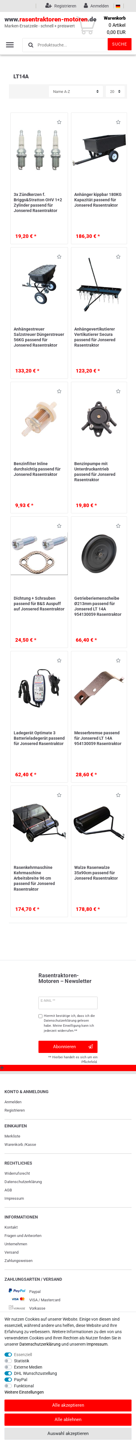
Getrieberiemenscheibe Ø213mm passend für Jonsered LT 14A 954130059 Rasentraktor (97, 606)
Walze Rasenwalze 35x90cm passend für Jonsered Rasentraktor (96, 873)
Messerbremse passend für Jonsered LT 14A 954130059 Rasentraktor (97, 738)
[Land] (118, 6)
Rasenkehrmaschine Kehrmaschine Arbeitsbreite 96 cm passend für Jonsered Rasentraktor (34, 878)
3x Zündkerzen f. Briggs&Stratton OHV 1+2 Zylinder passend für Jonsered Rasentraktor (38, 202)
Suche (119, 44)
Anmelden (12, 1102)
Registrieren (14, 1110)
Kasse (30, 1144)
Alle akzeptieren (68, 1405)
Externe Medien (28, 1367)
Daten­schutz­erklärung (23, 1181)
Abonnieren (73, 1047)
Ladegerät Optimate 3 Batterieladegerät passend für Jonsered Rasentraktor (39, 738)
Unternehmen (15, 1244)
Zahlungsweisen (18, 1260)
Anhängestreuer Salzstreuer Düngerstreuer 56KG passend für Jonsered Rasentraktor (39, 337)
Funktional (24, 1385)
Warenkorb (13, 1144)
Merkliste (12, 1136)
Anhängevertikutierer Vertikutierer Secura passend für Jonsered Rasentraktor (94, 337)
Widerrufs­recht (17, 1173)
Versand (11, 1252)
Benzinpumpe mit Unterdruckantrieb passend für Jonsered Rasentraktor (94, 471)
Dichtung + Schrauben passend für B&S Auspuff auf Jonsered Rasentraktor (39, 603)
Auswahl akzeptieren (68, 1433)
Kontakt (11, 1227)
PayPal (20, 1379)
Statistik (21, 1360)
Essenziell (23, 1354)
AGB (8, 1190)
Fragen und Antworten (22, 1235)
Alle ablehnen (68, 1419)
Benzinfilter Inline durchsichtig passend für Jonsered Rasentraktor (37, 469)
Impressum (14, 1198)
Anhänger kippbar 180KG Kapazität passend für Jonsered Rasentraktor (98, 200)
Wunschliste (59, 123)
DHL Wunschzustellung (35, 1373)
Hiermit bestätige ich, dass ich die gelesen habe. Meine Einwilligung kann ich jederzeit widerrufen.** (69, 1023)
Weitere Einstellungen (24, 1392)
